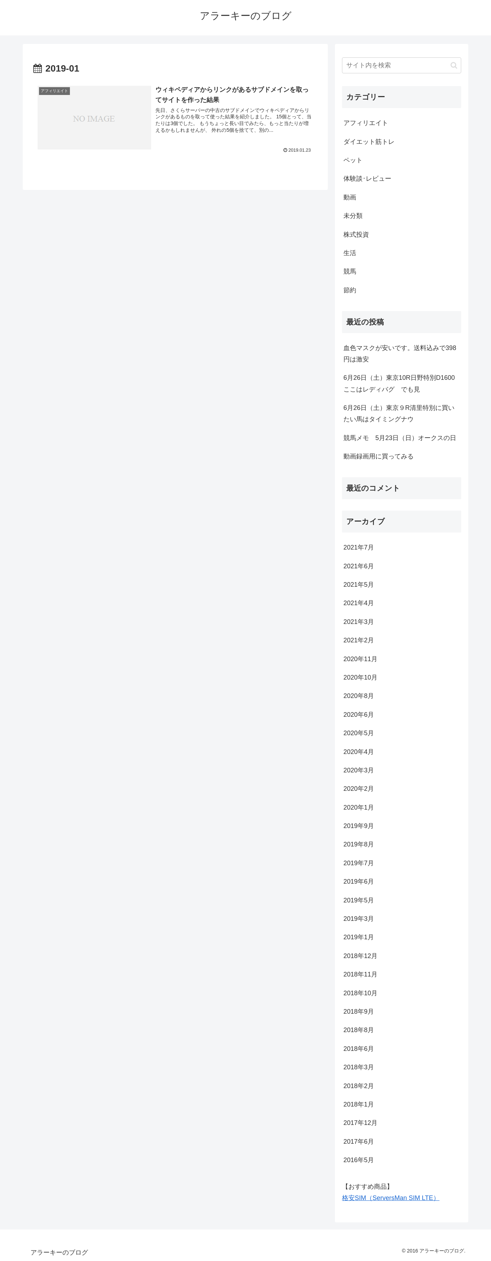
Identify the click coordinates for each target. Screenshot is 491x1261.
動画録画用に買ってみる (378, 456)
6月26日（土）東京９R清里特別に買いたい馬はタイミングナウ (398, 413)
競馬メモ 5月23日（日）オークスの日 (399, 437)
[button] (454, 65)
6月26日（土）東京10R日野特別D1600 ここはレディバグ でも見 (402, 383)
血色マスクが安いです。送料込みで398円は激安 (399, 353)
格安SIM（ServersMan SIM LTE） (391, 1197)
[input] (401, 65)
